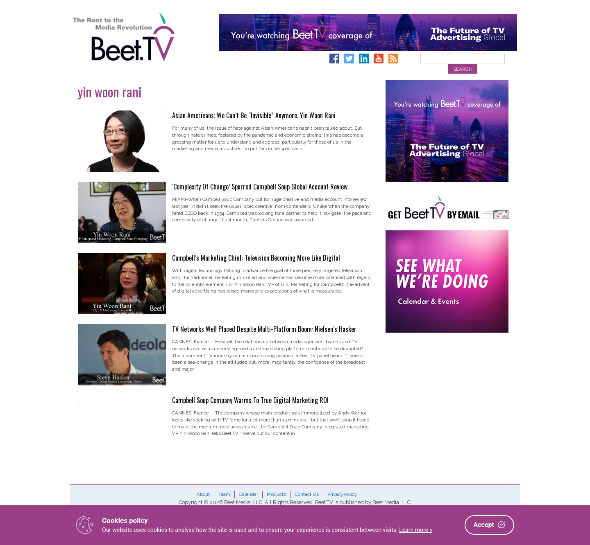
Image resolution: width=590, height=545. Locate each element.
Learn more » (415, 530)
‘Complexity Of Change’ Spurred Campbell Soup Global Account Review (259, 186)
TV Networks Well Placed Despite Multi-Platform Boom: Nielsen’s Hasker (264, 329)
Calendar (248, 494)
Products (276, 494)
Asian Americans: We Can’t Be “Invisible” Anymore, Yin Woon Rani (254, 115)
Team (224, 494)
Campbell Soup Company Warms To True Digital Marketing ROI (250, 400)
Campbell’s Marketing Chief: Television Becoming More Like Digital (256, 258)
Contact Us (307, 494)
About (203, 494)
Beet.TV (144, 36)
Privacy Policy (342, 494)
